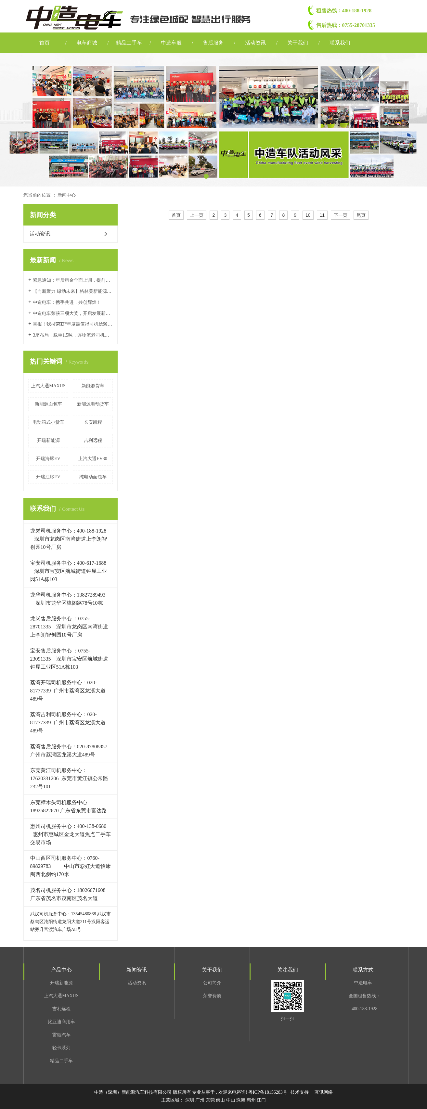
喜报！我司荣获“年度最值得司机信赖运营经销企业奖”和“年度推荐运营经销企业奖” (73, 324)
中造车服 (171, 42)
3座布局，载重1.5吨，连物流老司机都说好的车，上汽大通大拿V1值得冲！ (73, 335)
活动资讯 (255, 42)
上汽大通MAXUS (48, 385)
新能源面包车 (48, 404)
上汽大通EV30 (92, 458)
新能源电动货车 (93, 404)
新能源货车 (93, 385)
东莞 (211, 1100)
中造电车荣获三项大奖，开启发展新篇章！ (73, 313)
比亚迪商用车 (61, 1021)
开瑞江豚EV (48, 476)
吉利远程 (93, 440)
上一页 (196, 215)
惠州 (252, 1100)
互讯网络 (324, 1092)
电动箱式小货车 (48, 422)
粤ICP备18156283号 (267, 1092)
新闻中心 (67, 195)
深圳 (190, 1100)
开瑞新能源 (48, 440)
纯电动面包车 (93, 476)
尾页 (361, 215)
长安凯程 (93, 422)
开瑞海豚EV (48, 458)
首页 (44, 42)
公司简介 (212, 982)
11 (322, 215)
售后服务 (213, 42)
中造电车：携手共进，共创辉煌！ (67, 302)
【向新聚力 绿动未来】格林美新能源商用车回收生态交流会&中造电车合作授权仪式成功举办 (73, 291)
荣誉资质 (212, 995)
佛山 (221, 1100)
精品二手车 (129, 42)
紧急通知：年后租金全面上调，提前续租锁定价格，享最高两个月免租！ (73, 280)
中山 (231, 1100)
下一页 (340, 215)
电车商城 (86, 42)
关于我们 (297, 42)
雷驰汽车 (61, 1034)
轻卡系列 (61, 1047)
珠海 (241, 1100)
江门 (261, 1100)
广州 (200, 1100)
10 (308, 215)
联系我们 (340, 42)
